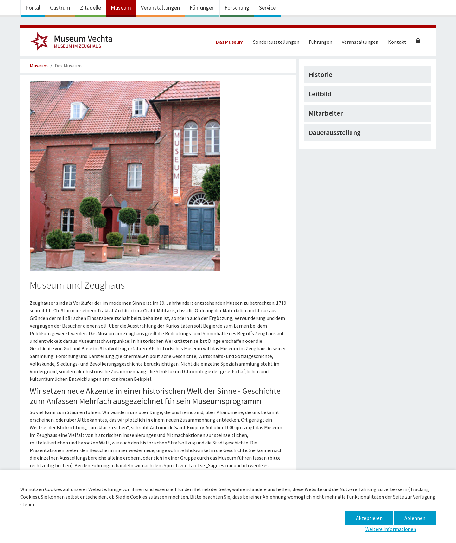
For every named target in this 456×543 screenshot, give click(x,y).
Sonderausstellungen (276, 42)
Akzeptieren (369, 518)
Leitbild (320, 93)
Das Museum (230, 42)
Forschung (237, 7)
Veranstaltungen (160, 7)
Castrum (60, 7)
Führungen (202, 7)
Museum (121, 7)
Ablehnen (414, 518)
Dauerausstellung (334, 132)
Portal (32, 7)
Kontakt (397, 42)
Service (267, 7)
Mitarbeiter (325, 113)
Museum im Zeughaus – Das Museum (74, 43)
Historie (320, 74)
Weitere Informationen (390, 529)
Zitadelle (90, 7)
